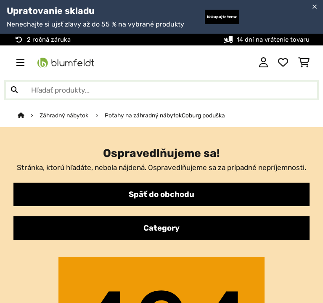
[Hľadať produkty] (161, 90)
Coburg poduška (203, 115)
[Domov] (29, 115)
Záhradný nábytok (65, 115)
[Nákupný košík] (304, 62)
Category (161, 228)
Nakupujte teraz (222, 17)
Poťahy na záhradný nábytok (143, 115)
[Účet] (263, 62)
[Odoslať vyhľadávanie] (14, 90)
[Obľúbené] (283, 62)
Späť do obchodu (161, 194)
